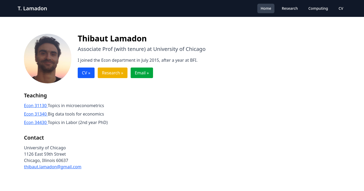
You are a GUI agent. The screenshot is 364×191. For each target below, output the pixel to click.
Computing (318, 8)
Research (290, 8)
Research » (112, 73)
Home (265, 8)
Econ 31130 (36, 105)
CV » (86, 73)
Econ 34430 (36, 122)
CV (341, 8)
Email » (142, 73)
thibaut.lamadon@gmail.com (52, 167)
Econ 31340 (36, 114)
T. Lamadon (32, 8)
